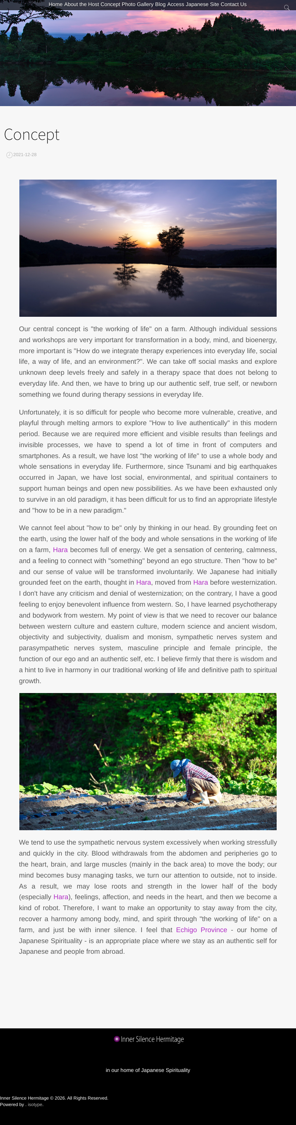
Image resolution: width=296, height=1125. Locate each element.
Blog (163, 9)
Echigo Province (201, 930)
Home (30, 9)
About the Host (64, 9)
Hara (60, 550)
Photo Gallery (134, 9)
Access (188, 9)
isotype (35, 1104)
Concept (99, 9)
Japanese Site (222, 9)
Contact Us (260, 9)
